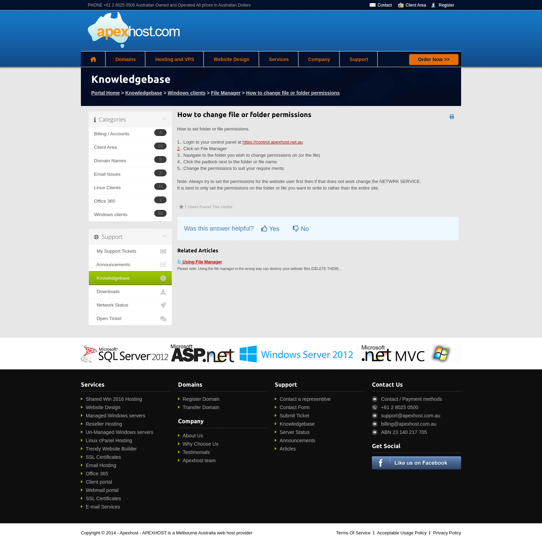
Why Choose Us (200, 444)
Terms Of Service (353, 532)
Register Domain (201, 399)
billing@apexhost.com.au (409, 424)
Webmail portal (102, 490)
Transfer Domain (201, 407)
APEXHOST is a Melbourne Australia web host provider (197, 532)
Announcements (130, 265)
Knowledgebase (143, 93)
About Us (193, 435)
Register (446, 5)
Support (358, 59)
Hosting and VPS (174, 59)
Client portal (99, 482)
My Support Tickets (130, 251)
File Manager (226, 93)
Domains (125, 59)
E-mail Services (103, 507)
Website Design (232, 59)
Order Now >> (434, 59)
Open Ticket (130, 318)
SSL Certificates (103, 457)
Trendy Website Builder (111, 449)
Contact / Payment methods (411, 399)
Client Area (416, 5)
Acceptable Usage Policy (402, 532)
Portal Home (105, 93)
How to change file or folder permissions (293, 93)
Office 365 (97, 473)
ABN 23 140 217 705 (404, 432)
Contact (384, 5)
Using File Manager (199, 262)
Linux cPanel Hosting (109, 440)
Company (319, 59)
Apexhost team (199, 460)
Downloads (130, 292)
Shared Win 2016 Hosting (114, 399)
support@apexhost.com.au (410, 415)
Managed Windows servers (115, 415)
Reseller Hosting (104, 424)
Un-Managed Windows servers (119, 432)
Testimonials (196, 452)
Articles (288, 449)
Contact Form (295, 407)
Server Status (295, 432)
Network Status (130, 305)
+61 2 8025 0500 (400, 407)
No (301, 228)
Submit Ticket (294, 415)
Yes (270, 228)
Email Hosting (101, 465)
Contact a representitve (305, 399)
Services (279, 59)
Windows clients (187, 93)
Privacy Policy (447, 532)
